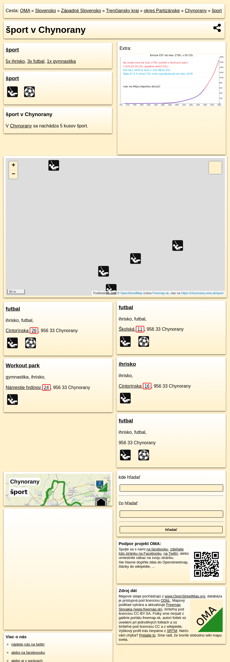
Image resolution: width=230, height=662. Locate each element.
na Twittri (171, 553)
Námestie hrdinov (28, 387)
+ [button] (13, 165)
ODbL (165, 600)
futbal (13, 309)
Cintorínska (22, 330)
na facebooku (157, 549)
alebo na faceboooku (28, 652)
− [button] (13, 174)
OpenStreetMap (132, 293)
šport (217, 10)
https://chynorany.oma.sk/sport (202, 293)
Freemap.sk (160, 293)
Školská (131, 329)
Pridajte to (147, 635)
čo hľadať (128, 503)
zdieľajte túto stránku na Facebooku (151, 551)
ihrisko (127, 364)
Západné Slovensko (81, 10)
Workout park (23, 365)
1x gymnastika (61, 61)
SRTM (172, 631)
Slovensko (45, 10)
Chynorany (196, 10)
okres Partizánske (162, 10)
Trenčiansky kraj (122, 10)
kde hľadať (129, 477)
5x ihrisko (15, 61)
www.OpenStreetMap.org (185, 596)
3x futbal (35, 61)
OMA (25, 10)
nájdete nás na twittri (27, 644)
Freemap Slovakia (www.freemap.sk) (149, 607)
